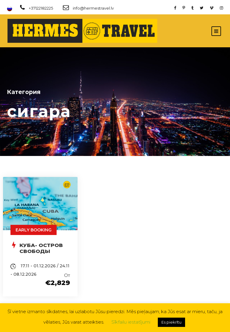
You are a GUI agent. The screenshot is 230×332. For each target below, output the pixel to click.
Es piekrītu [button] (171, 322)
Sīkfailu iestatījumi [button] (130, 322)
